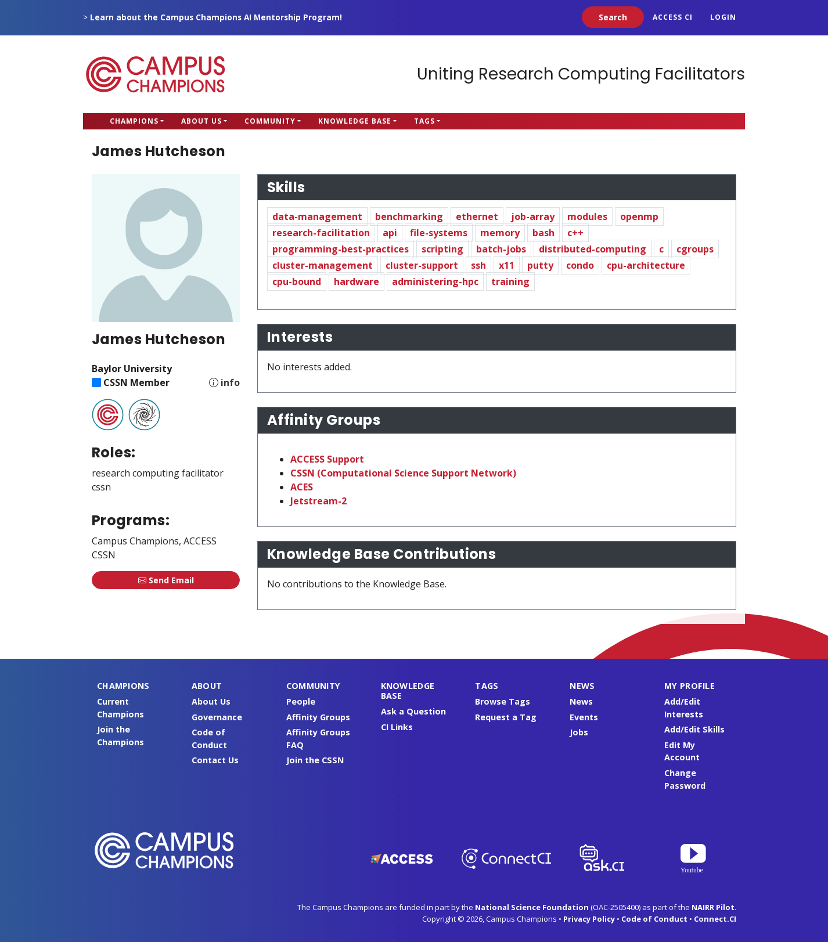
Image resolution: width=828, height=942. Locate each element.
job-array (533, 216)
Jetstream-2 (318, 501)
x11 (506, 265)
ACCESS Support (327, 459)
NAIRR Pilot (713, 907)
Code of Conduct (654, 919)
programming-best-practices (340, 249)
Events (584, 717)
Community (270, 121)
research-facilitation (321, 232)
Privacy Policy (589, 919)
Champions (134, 121)
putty (540, 265)
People (300, 701)
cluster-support (422, 265)
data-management (317, 216)
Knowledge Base (354, 121)
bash (543, 232)
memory (500, 232)
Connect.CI (715, 919)
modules (587, 216)
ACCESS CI (673, 17)
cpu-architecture (646, 265)
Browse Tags (502, 701)
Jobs (579, 732)
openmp (639, 216)
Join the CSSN (315, 760)
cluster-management (322, 265)
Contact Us (215, 760)
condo (580, 265)
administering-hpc (435, 281)
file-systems (438, 232)
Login (723, 17)
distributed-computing (592, 249)
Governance (217, 717)
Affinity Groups (318, 717)
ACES (301, 487)
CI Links (397, 726)
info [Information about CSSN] (230, 382)
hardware (356, 281)
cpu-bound (296, 281)
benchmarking (409, 216)
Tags (424, 121)
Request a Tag (506, 717)
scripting (442, 249)
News (581, 701)
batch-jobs (501, 249)
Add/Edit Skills (694, 729)
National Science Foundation (532, 907)
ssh (478, 265)
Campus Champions (155, 74)
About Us (201, 121)
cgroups (695, 249)
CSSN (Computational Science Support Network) (403, 473)
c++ (575, 232)
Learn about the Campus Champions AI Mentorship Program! (216, 17)
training (510, 281)
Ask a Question (413, 711)
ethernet (477, 216)
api (390, 232)
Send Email (166, 580)
